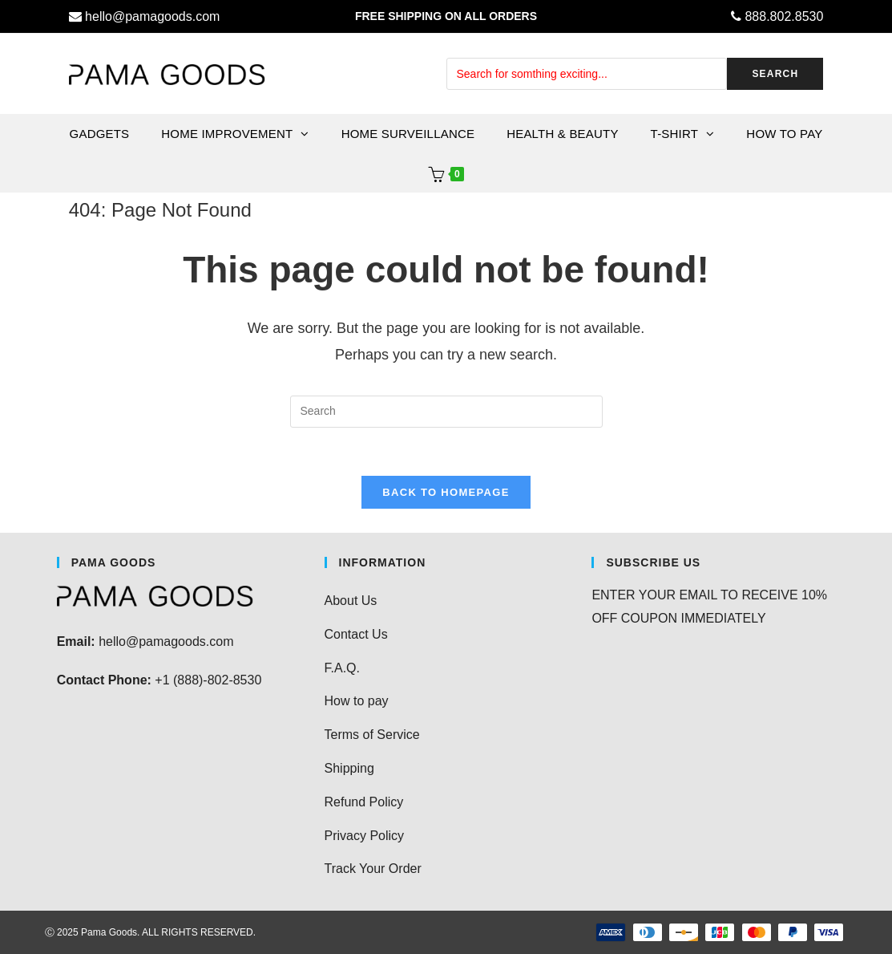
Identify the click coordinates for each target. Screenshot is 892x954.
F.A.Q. (342, 668)
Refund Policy (364, 802)
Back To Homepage (445, 492)
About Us (351, 600)
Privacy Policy (365, 835)
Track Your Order (373, 868)
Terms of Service (372, 734)
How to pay (357, 701)
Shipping (349, 768)
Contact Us (356, 634)
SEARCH (775, 73)
